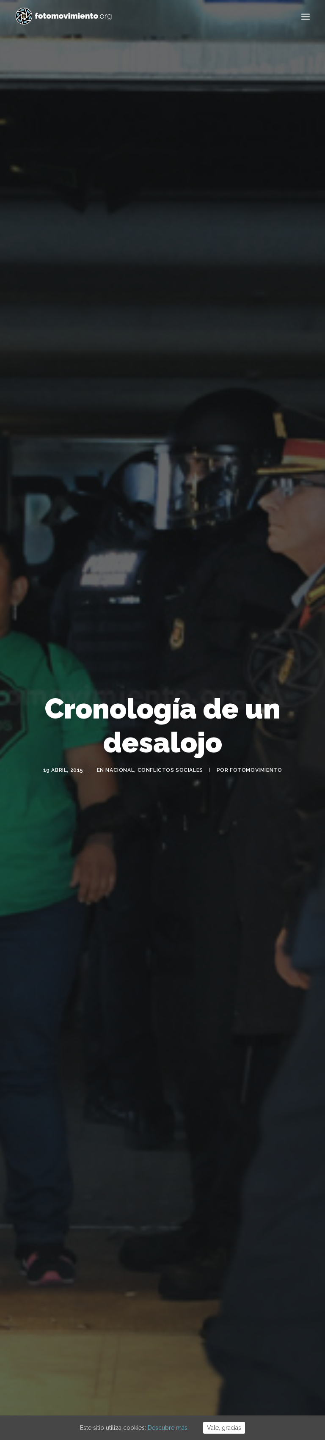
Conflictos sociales (170, 747)
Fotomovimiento (256, 747)
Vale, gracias (224, 1427)
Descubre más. (168, 1427)
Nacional (119, 747)
